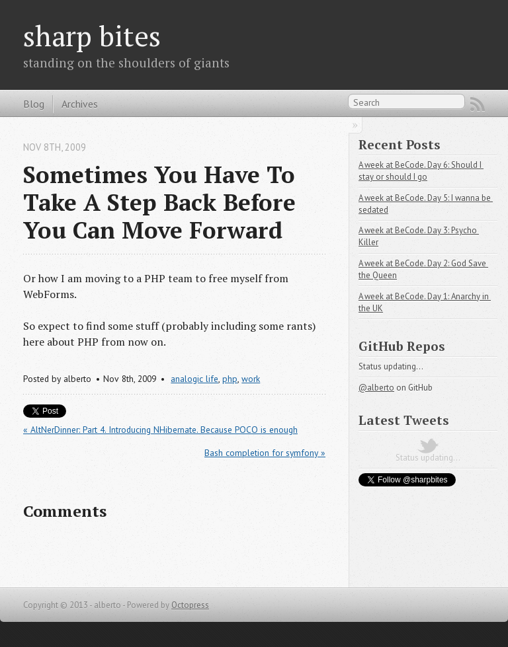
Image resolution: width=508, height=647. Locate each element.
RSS (477, 104)
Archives (80, 103)
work (250, 379)
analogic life (194, 379)
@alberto (376, 387)
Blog (33, 103)
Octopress (190, 605)
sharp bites (92, 35)
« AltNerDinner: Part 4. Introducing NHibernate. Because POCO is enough (160, 430)
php (229, 379)
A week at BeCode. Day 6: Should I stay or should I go (421, 170)
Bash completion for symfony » (264, 453)
